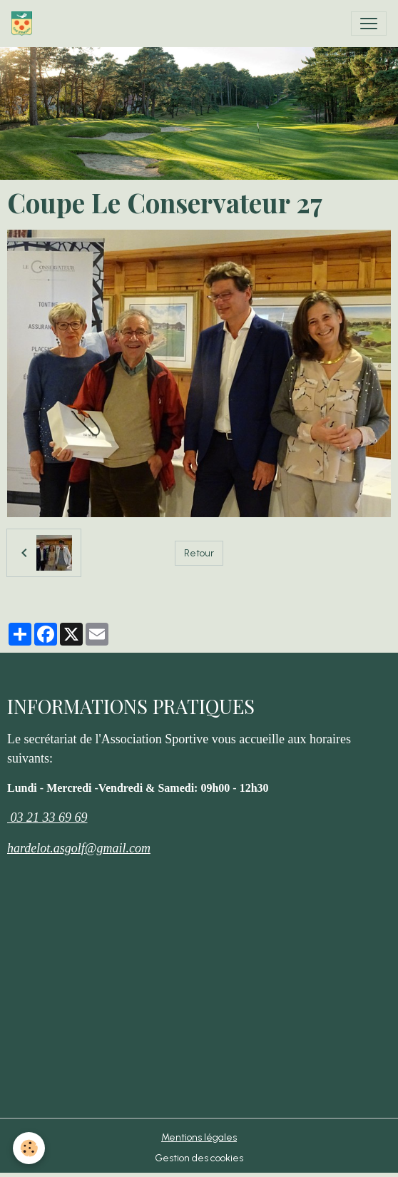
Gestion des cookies (199, 1158)
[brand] (24, 23)
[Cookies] (29, 1148)
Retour (199, 553)
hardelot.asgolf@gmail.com (78, 848)
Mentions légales (199, 1137)
